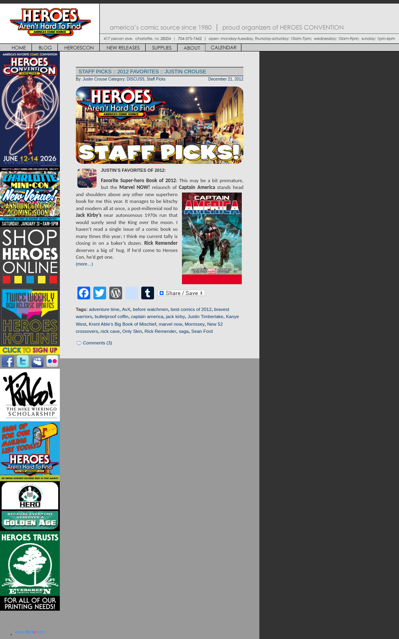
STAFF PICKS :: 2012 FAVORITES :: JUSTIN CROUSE (142, 72)
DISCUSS (136, 79)
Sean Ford (202, 331)
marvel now (170, 324)
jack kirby (175, 316)
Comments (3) (97, 342)
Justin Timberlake (205, 316)
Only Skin (132, 331)
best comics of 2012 (191, 309)
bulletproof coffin (111, 316)
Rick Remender (160, 331)
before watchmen (150, 309)
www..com (30, 631)
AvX (126, 309)
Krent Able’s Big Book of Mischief (122, 324)
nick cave (110, 331)
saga (184, 331)
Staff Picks (156, 79)
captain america (147, 316)
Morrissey (195, 324)
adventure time (104, 309)
